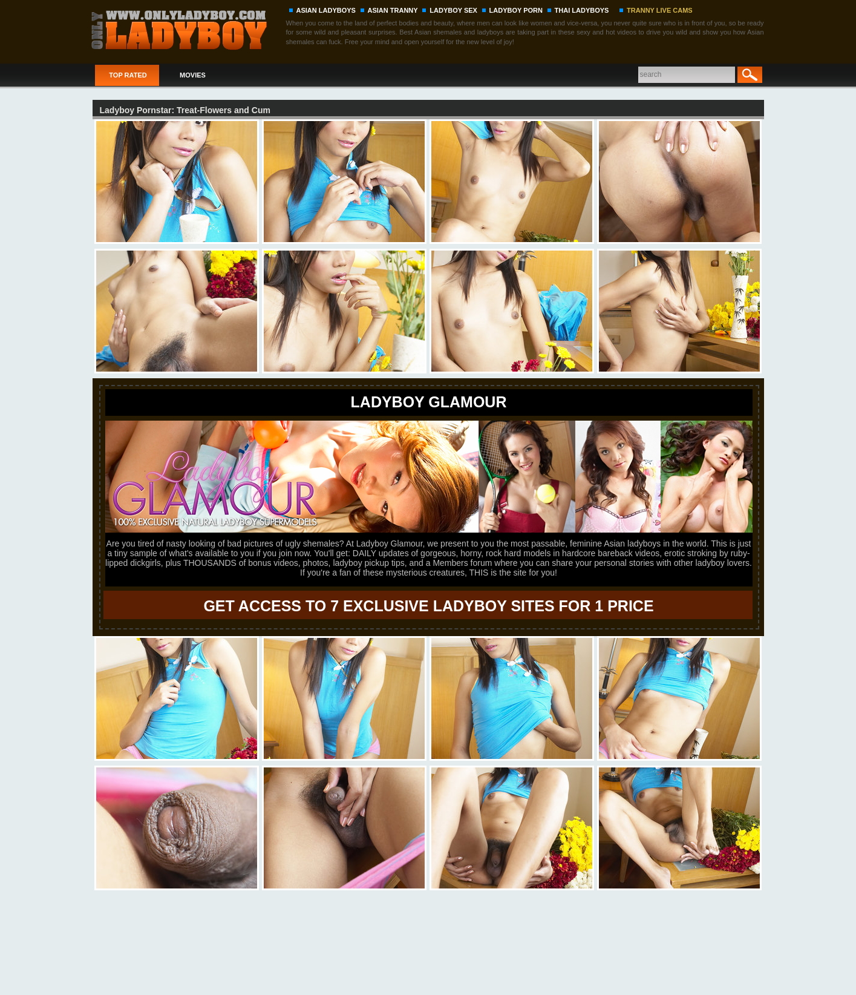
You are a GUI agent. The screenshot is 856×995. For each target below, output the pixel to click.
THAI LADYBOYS (582, 10)
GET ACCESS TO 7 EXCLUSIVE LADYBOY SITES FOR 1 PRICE (428, 605)
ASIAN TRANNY (393, 10)
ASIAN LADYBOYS (326, 10)
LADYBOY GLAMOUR (429, 401)
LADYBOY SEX (453, 10)
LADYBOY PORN (516, 10)
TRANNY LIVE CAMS (660, 10)
